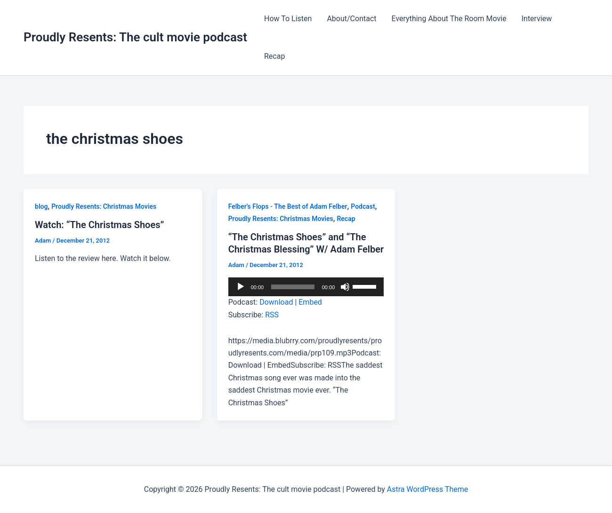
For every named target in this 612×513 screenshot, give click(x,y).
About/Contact (351, 18)
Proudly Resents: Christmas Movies (103, 206)
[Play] (240, 287)
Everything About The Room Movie (449, 18)
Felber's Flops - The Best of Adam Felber (287, 206)
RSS (272, 314)
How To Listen (288, 18)
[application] (306, 286)
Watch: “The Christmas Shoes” (99, 224)
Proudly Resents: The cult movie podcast (135, 37)
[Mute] (345, 287)
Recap (274, 56)
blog (41, 206)
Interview (537, 18)
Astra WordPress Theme (427, 489)
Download (276, 302)
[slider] (292, 286)
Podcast (363, 206)
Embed (310, 302)
